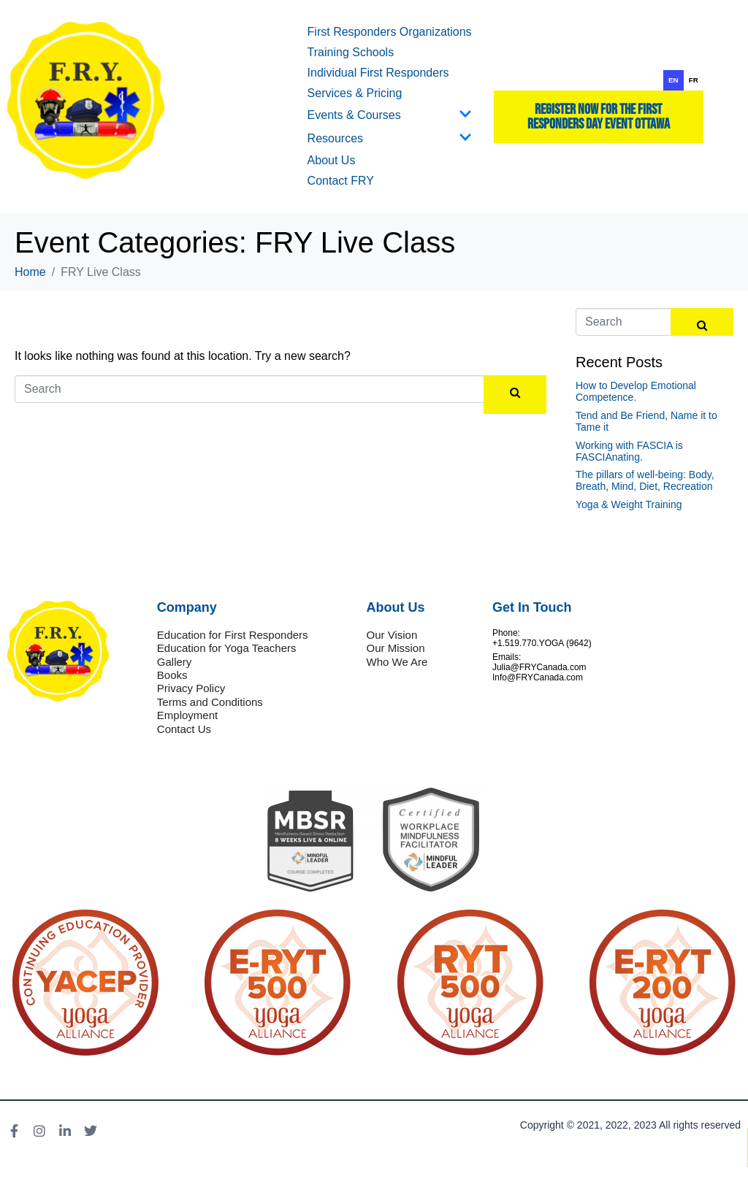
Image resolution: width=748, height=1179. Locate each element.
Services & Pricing (355, 93)
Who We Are (397, 662)
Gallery (174, 662)
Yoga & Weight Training (629, 504)
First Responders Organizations (390, 32)
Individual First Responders (378, 72)
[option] (693, 80)
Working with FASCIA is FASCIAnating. (629, 451)
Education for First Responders (232, 635)
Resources (390, 139)
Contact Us (184, 729)
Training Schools (351, 52)
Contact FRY (341, 180)
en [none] (673, 80)
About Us (332, 160)
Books (172, 675)
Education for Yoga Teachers (227, 648)
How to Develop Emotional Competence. (636, 391)
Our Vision (392, 635)
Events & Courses (390, 115)
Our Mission (396, 648)
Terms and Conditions (210, 702)
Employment (187, 715)
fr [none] (693, 80)
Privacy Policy (191, 688)
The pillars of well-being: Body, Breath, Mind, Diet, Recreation (645, 480)
